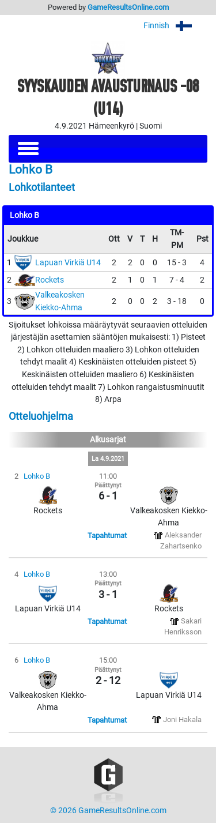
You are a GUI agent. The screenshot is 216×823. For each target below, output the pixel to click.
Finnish (175, 26)
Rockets (49, 280)
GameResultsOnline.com (128, 7)
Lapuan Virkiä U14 (68, 263)
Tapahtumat (107, 535)
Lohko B (37, 476)
